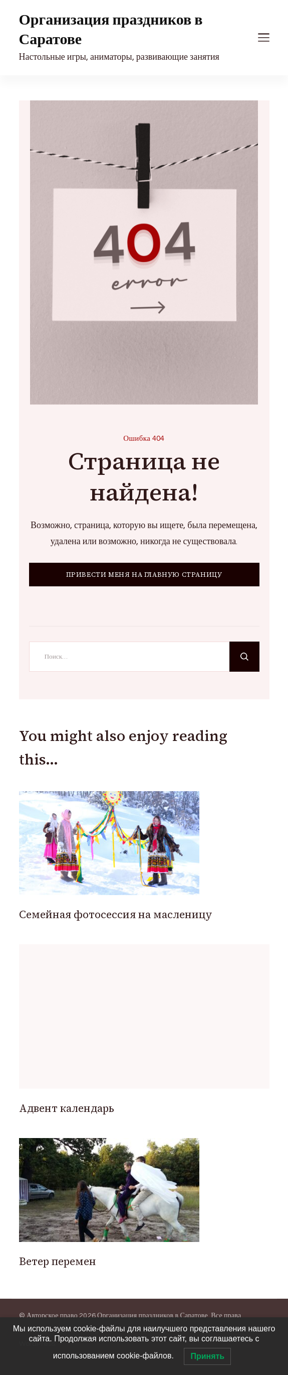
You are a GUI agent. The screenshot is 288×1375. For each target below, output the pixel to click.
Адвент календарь (66, 1108)
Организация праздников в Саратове (111, 29)
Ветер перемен (57, 1261)
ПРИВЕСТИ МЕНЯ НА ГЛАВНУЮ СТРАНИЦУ (144, 574)
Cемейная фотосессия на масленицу (115, 914)
